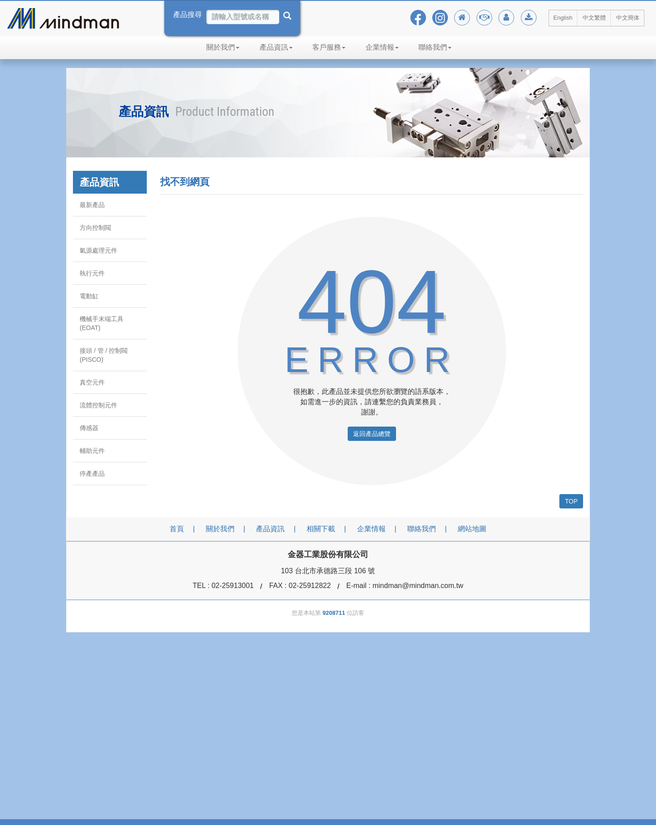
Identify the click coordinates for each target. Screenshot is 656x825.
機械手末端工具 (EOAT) (102, 323)
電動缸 (89, 296)
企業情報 (382, 47)
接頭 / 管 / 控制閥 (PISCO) (104, 355)
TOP (571, 501)
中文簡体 (627, 17)
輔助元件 (92, 450)
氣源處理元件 (98, 250)
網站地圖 (472, 529)
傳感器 (89, 428)
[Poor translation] (32, 688)
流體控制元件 (98, 405)
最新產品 (92, 204)
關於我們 (222, 47)
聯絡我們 (435, 47)
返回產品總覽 (372, 433)
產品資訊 (276, 47)
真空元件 (92, 382)
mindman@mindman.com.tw (417, 585)
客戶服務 (328, 47)
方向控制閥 (95, 227)
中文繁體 (594, 17)
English (563, 17)
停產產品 (92, 473)
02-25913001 (233, 585)
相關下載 (321, 529)
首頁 (177, 529)
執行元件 (92, 273)
